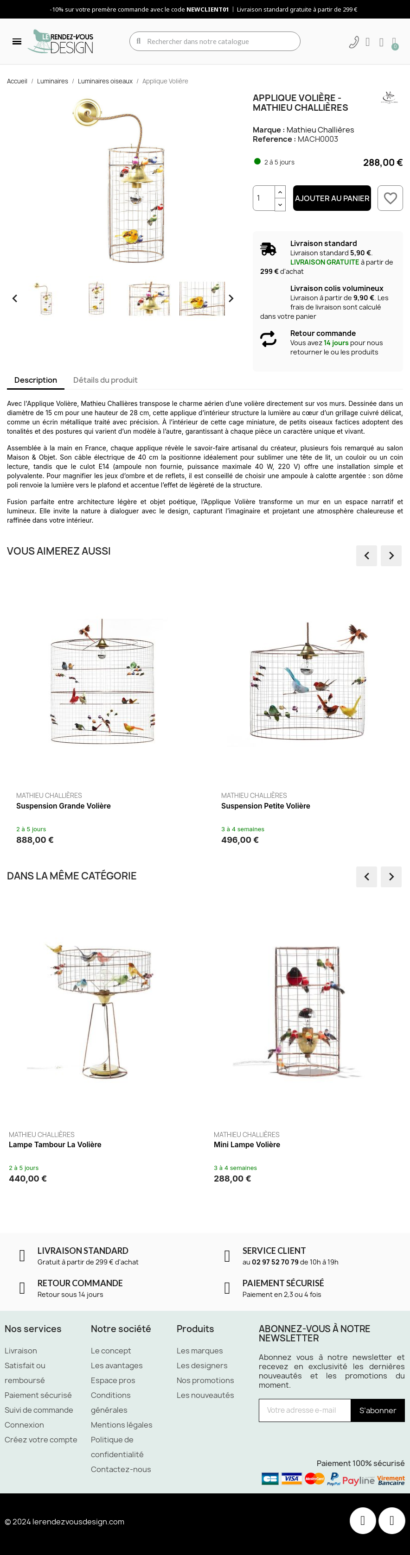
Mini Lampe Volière (247, 1144)
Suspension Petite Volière (265, 806)
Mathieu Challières (320, 130)
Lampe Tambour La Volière (55, 1144)
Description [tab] (35, 380)
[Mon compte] (367, 42)
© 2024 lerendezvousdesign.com (64, 1522)
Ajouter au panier (332, 198)
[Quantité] (264, 198)
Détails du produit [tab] (105, 380)
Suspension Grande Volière (63, 806)
